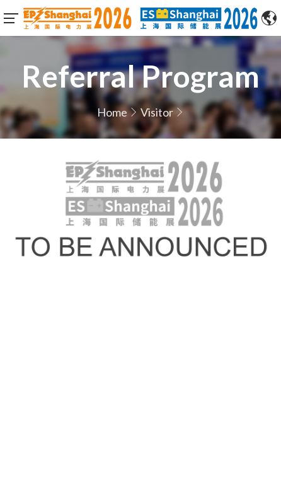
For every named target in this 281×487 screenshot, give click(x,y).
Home (112, 112)
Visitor (156, 112)
